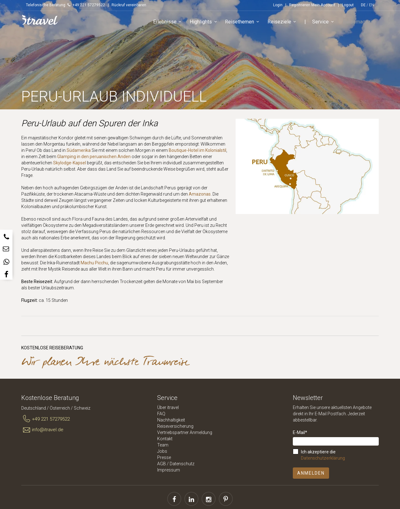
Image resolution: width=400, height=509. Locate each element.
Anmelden (311, 473)
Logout (348, 5)
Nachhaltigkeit (171, 419)
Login (277, 5)
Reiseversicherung (175, 426)
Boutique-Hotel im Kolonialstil (197, 150)
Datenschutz (182, 463)
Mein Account (323, 5)
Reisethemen (245, 23)
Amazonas (200, 194)
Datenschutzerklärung (323, 458)
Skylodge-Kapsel (69, 162)
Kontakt (164, 438)
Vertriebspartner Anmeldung (184, 432)
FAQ (161, 413)
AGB (161, 463)
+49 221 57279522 (45, 419)
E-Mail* (300, 432)
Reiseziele (285, 23)
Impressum (168, 469)
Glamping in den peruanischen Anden (94, 156)
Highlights (206, 23)
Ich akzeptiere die (323, 455)
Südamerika (79, 150)
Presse (164, 457)
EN (371, 5)
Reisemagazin (360, 23)
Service (326, 23)
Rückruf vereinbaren (129, 5)
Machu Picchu (94, 262)
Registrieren (299, 5)
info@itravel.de (42, 430)
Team (162, 444)
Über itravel (168, 407)
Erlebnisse (170, 23)
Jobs (162, 451)
